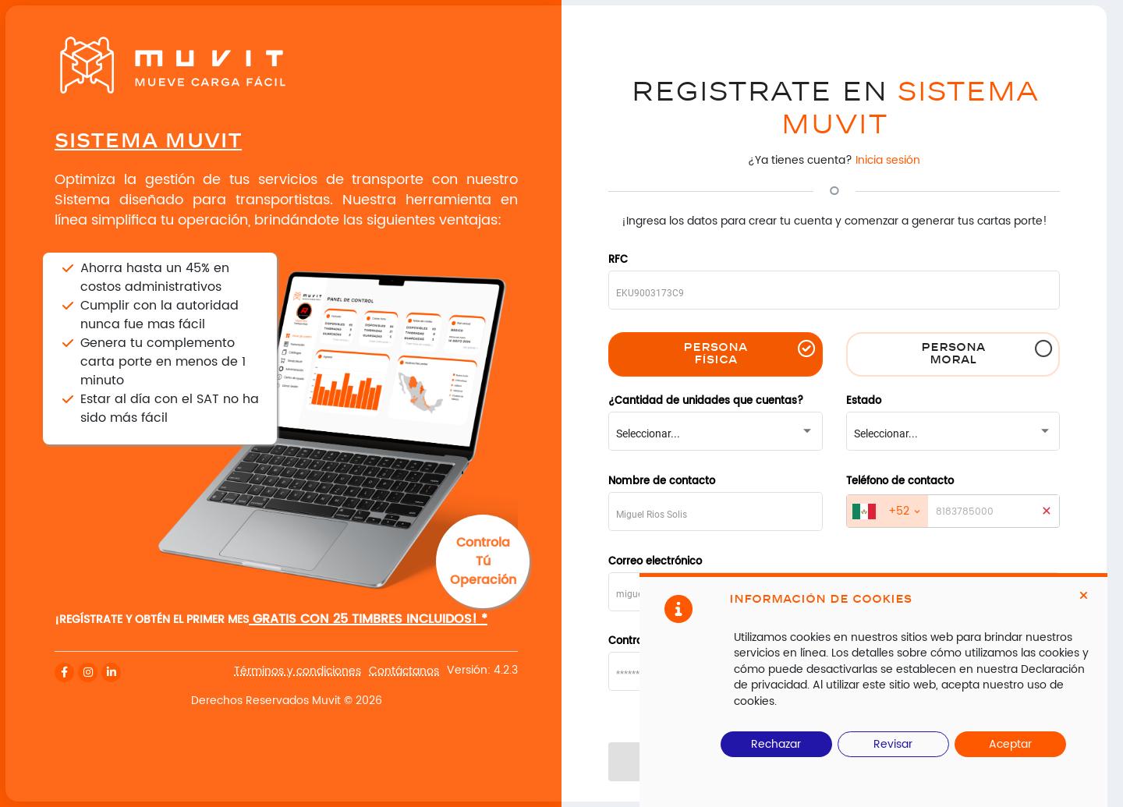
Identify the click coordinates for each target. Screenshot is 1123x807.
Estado (863, 402)
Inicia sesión (888, 160)
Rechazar (776, 744)
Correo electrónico (655, 562)
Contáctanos (404, 671)
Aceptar (1010, 744)
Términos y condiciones (297, 671)
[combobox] (715, 434)
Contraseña (638, 642)
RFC (618, 260)
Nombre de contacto (661, 482)
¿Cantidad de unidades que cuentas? (705, 402)
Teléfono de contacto (900, 482)
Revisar (892, 744)
